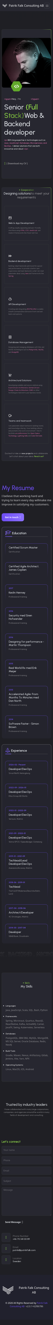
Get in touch (13, 517)
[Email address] (26, 1171)
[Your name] (26, 1150)
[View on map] (26, 1259)
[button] (47, 6)
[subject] (26, 1181)
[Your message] (26, 1201)
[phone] (26, 1160)
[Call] (26, 1237)
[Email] (26, 1248)
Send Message (14, 1222)
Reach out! (39, 456)
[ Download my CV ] (16, 163)
